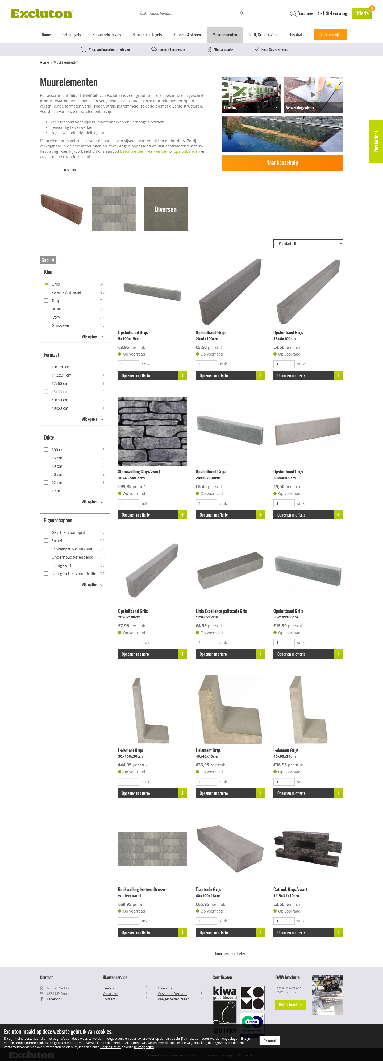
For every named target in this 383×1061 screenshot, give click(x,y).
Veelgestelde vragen (173, 998)
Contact (109, 998)
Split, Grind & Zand (263, 35)
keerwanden (157, 151)
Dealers (108, 987)
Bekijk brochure (290, 1003)
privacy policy (144, 1047)
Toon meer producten (230, 953)
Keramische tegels (107, 35)
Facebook (54, 998)
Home (46, 35)
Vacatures (301, 13)
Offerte (363, 12)
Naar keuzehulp (282, 162)
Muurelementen (225, 35)
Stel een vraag (332, 13)
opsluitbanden (187, 151)
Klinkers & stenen (187, 35)
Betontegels (71, 35)
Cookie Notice (110, 1047)
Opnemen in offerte (154, 374)
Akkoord (270, 1040)
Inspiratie (297, 35)
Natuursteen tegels (147, 35)
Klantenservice (115, 976)
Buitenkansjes (330, 35)
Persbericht (376, 141)
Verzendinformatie (172, 992)
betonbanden (132, 151)
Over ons (165, 987)
